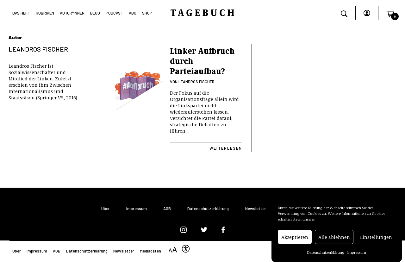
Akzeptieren (294, 237)
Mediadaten (150, 250)
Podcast (114, 13)
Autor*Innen (72, 13)
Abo (132, 13)
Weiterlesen (225, 148)
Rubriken (45, 13)
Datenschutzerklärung (325, 252)
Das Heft (21, 13)
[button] (390, 13)
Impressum (356, 252)
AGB (167, 209)
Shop (147, 13)
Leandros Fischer (196, 81)
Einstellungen (376, 237)
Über (105, 209)
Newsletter (255, 209)
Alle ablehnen (334, 237)
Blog (95, 13)
